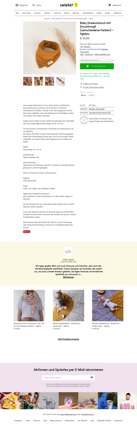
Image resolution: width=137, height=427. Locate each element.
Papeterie (117, 13)
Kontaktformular (87, 414)
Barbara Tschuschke (96, 109)
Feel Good (27, 13)
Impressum (118, 421)
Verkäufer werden (104, 421)
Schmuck (57, 13)
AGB (45, 421)
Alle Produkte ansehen (68, 339)
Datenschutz (70, 421)
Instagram (18, 421)
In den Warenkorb (98, 66)
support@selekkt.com (68, 414)
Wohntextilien (88, 13)
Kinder (107, 13)
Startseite (47, 18)
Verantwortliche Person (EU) (100, 113)
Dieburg (71, 259)
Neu (17, 13)
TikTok (27, 421)
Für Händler (82, 421)
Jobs (92, 421)
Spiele (99, 13)
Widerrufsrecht (56, 421)
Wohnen (76, 13)
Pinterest (36, 421)
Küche (66, 13)
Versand (87, 47)
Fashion (47, 13)
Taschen (37, 13)
